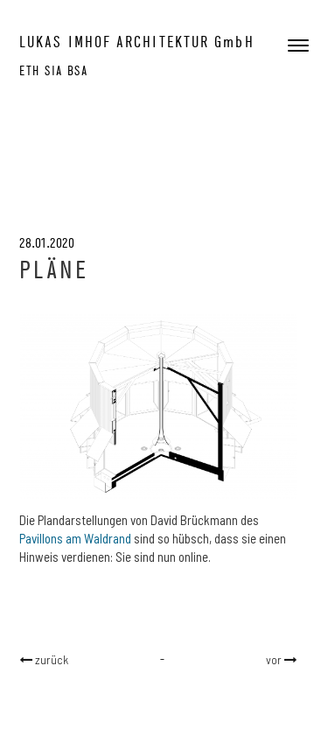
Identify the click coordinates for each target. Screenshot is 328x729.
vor (275, 659)
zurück (50, 659)
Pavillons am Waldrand (75, 538)
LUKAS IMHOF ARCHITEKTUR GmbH (137, 41)
